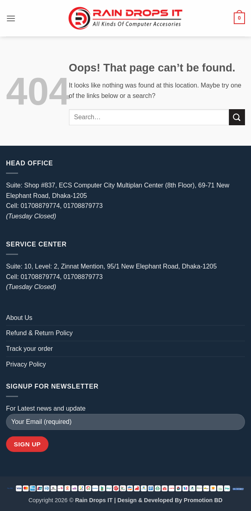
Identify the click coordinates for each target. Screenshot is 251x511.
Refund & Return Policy (39, 333)
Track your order (29, 348)
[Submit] (237, 117)
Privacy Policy (26, 364)
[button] (11, 18)
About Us (19, 317)
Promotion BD (203, 500)
